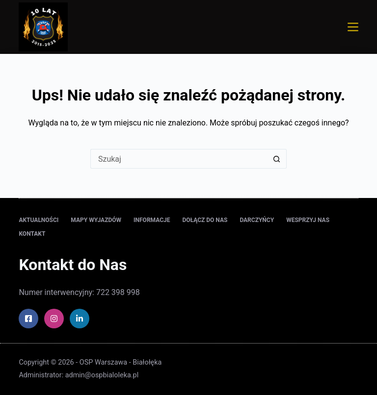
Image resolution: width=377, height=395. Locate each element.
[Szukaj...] (178, 159)
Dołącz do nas (204, 220)
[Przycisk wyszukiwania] (277, 159)
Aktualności (38, 220)
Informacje (152, 220)
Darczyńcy (257, 220)
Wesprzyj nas (307, 220)
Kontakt (32, 233)
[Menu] (353, 27)
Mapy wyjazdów (96, 220)
